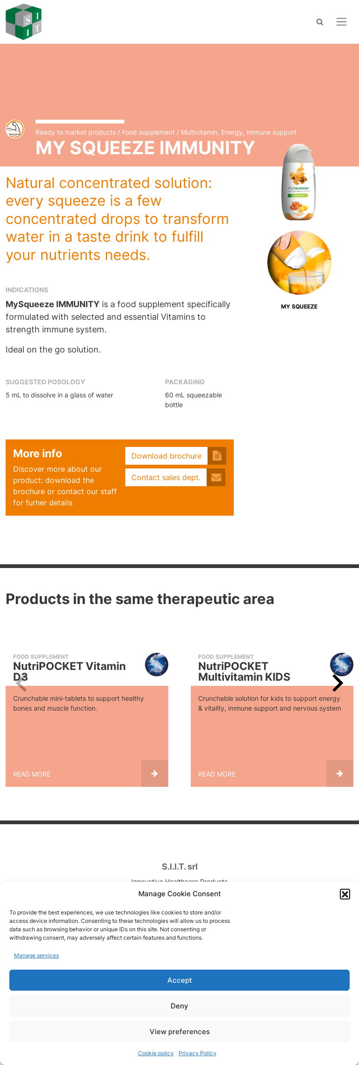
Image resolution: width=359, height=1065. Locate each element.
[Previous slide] (22, 683)
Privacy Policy (197, 1053)
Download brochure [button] (166, 456)
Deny (179, 1005)
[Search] (320, 21)
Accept (179, 980)
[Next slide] (336, 683)
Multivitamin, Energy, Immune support (238, 132)
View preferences (180, 1031)
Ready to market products (76, 132)
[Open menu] (341, 22)
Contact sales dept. (166, 477)
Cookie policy (156, 1053)
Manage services (36, 955)
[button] (345, 894)
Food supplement (148, 132)
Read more (31, 774)
